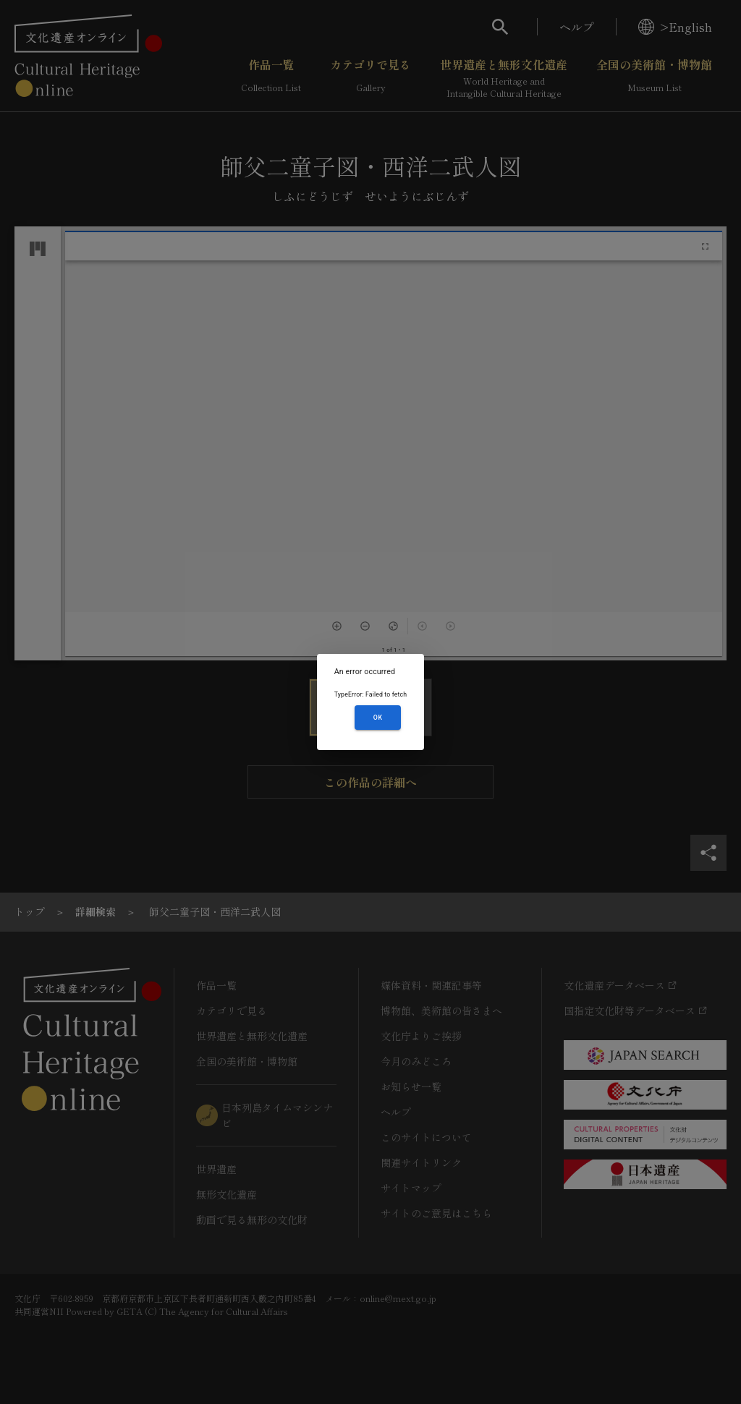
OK (378, 717)
